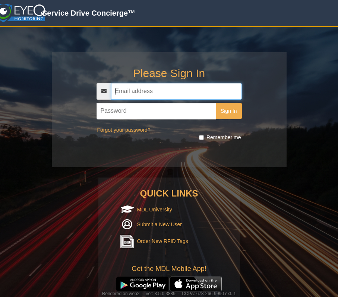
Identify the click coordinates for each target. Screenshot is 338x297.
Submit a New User (159, 224)
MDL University (154, 210)
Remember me (220, 137)
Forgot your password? (124, 130)
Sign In (229, 111)
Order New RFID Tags (162, 241)
